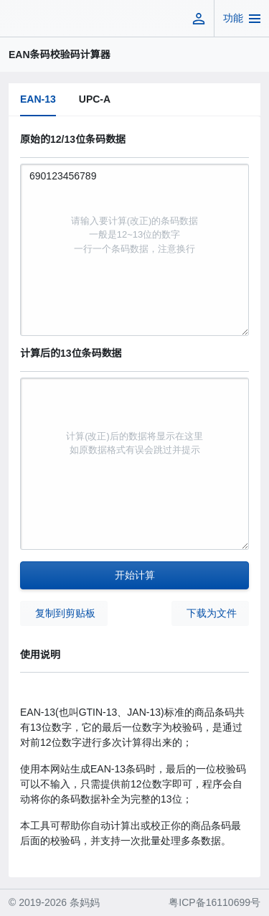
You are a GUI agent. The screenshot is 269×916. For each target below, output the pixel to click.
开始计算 (135, 575)
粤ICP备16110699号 (214, 902)
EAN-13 (38, 99)
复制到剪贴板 (65, 613)
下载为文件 (212, 613)
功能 (233, 18)
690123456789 (134, 250)
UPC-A (94, 99)
